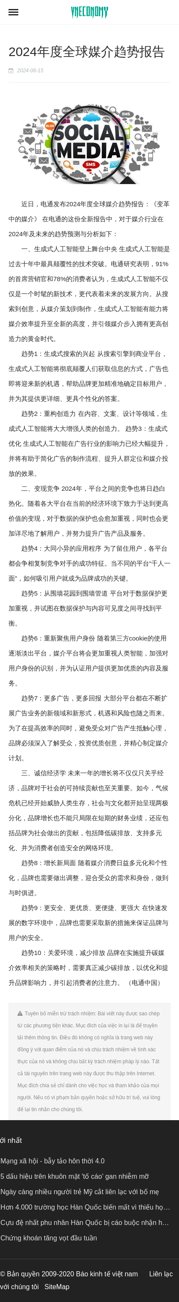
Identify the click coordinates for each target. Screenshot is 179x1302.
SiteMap (56, 1286)
